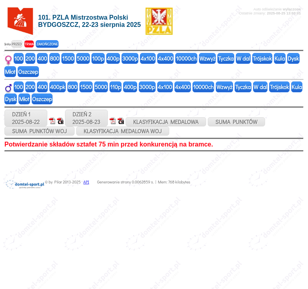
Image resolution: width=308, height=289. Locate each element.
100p (98, 58)
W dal (243, 58)
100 (18, 58)
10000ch (186, 58)
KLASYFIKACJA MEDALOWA (166, 122)
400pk (57, 87)
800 (54, 58)
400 (42, 58)
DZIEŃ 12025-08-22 (26, 118)
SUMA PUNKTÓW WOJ (39, 131)
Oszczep (28, 71)
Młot (10, 71)
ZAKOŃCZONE (47, 44)
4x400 (165, 58)
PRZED (17, 44)
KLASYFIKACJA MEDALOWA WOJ (123, 131)
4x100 (148, 58)
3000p (130, 58)
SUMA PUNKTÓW (236, 122)
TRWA (29, 44)
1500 (68, 58)
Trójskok (262, 58)
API (86, 182)
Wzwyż (207, 58)
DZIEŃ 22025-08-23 (86, 118)
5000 (83, 58)
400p (113, 58)
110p (115, 87)
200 (30, 58)
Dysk (293, 58)
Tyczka (226, 58)
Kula (279, 58)
